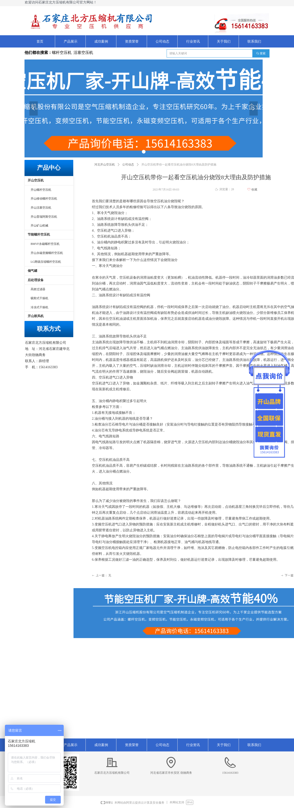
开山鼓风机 (36, 316)
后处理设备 (36, 280)
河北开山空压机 (104, 164)
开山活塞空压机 (41, 207)
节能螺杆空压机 (39, 234)
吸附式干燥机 (39, 298)
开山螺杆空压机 (41, 189)
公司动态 (128, 164)
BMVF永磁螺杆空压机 (45, 244)
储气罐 (32, 271)
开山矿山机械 (39, 225)
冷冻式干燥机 (39, 307)
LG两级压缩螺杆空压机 (46, 261)
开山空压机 (36, 180)
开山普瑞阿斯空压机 (44, 216)
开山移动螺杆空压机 (44, 198)
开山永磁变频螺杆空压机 (47, 253)
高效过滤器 (38, 289)
